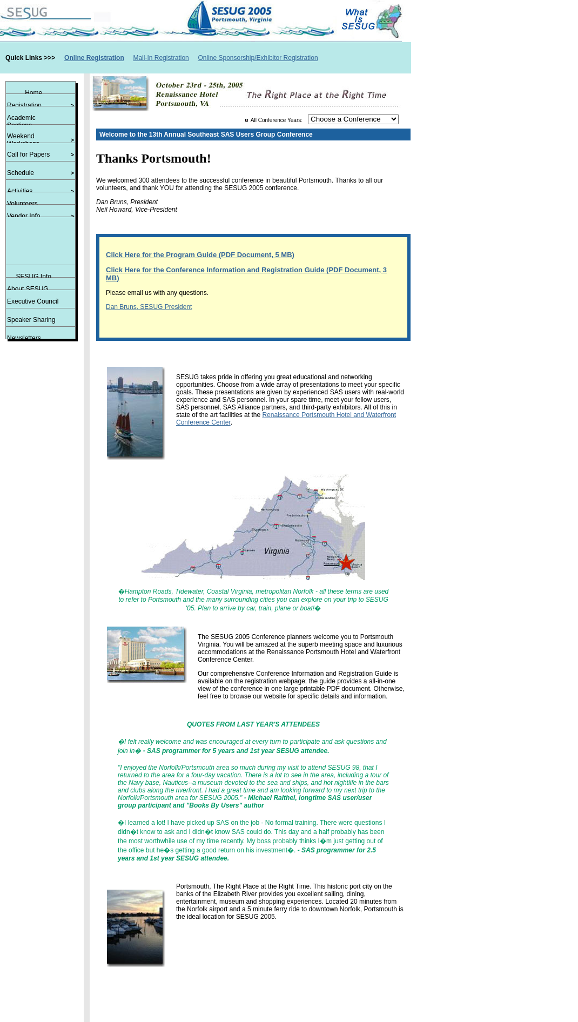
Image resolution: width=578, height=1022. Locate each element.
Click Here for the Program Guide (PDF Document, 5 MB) (200, 255)
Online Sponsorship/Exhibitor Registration (258, 58)
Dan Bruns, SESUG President (149, 307)
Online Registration (94, 58)
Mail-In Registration (161, 58)
